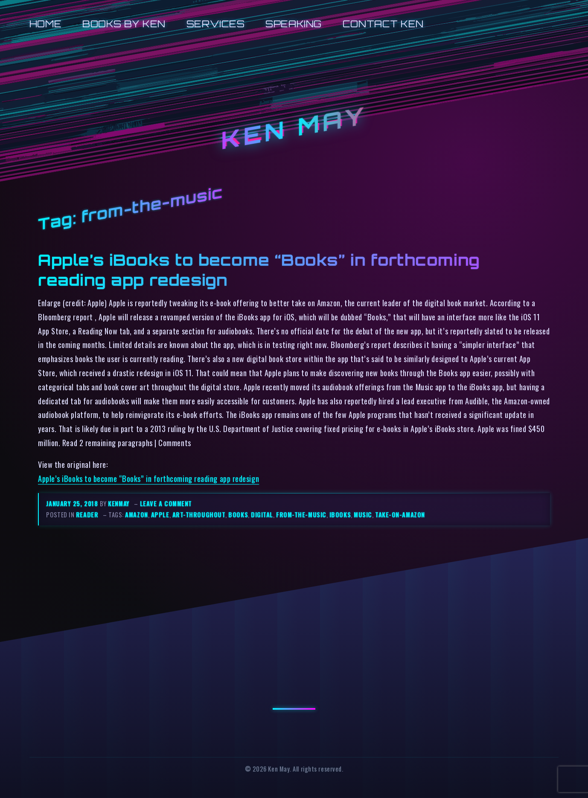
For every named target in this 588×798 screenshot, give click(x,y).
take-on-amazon (400, 514)
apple (160, 514)
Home (45, 23)
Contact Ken (383, 23)
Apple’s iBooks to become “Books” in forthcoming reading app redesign (148, 478)
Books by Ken (124, 23)
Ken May (294, 128)
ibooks (340, 514)
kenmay (118, 503)
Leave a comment (166, 503)
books (238, 514)
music (363, 514)
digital (262, 514)
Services (215, 23)
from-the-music (301, 514)
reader (87, 514)
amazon (136, 514)
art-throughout (199, 514)
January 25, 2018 (72, 503)
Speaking (293, 23)
